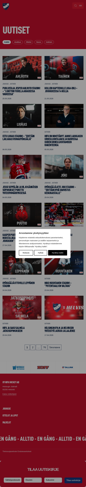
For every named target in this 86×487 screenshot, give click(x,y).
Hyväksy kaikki (57, 253)
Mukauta (26, 253)
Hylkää (40, 253)
